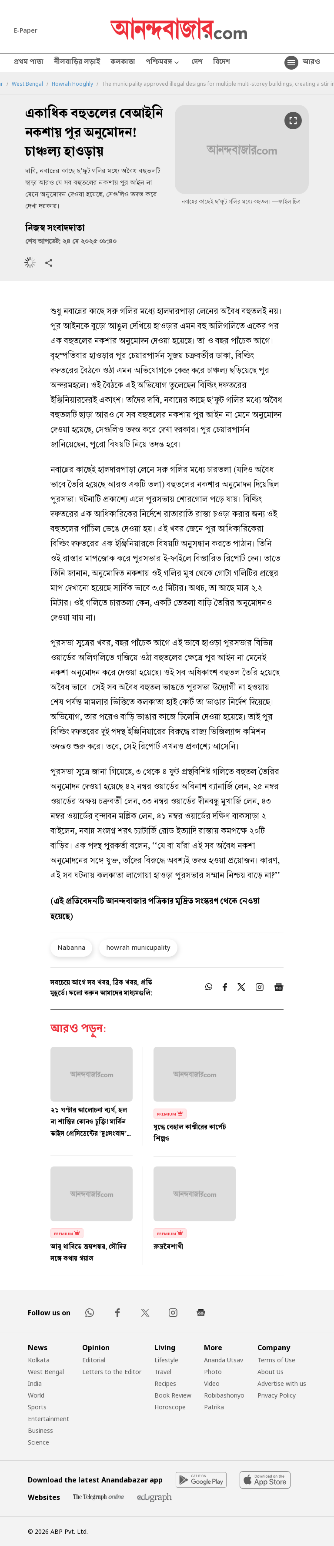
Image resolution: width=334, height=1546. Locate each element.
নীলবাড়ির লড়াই (77, 62)
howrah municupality (138, 947)
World (36, 1395)
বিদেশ (221, 62)
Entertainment (48, 1419)
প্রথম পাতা (28, 62)
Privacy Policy (276, 1395)
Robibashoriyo (224, 1395)
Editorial (93, 1360)
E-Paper (25, 30)
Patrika (214, 1407)
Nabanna (71, 947)
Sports (37, 1407)
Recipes (165, 1383)
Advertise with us (281, 1383)
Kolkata (39, 1360)
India (35, 1383)
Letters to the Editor (111, 1372)
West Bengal (27, 84)
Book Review (172, 1395)
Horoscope (170, 1407)
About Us (270, 1372)
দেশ (197, 62)
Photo (213, 1372)
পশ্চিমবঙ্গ (163, 62)
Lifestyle (166, 1360)
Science (38, 1442)
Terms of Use (276, 1360)
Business (40, 1430)
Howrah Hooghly (72, 84)
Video (212, 1383)
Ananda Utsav (223, 1360)
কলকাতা (122, 62)
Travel (162, 1372)
